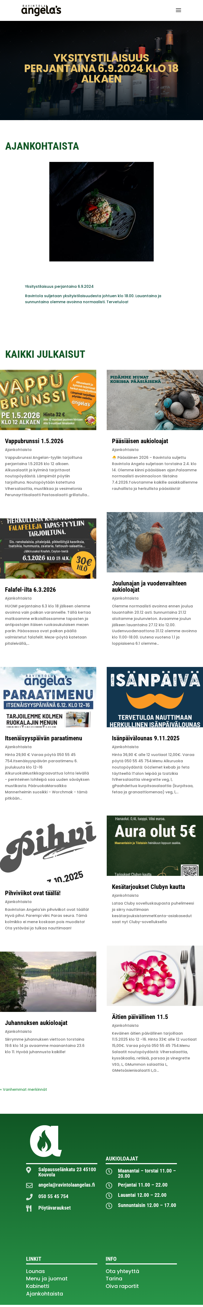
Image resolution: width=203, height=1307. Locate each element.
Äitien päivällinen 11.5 (140, 1017)
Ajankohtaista (18, 449)
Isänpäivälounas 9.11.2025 (146, 738)
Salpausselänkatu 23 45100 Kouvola (67, 1172)
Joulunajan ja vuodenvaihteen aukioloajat (149, 586)
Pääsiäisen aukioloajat (140, 441)
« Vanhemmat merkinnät (23, 1089)
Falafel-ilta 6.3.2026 (30, 589)
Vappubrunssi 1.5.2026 (34, 441)
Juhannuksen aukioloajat (36, 1023)
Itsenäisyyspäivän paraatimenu (43, 738)
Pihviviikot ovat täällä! (33, 893)
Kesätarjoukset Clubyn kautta (148, 886)
